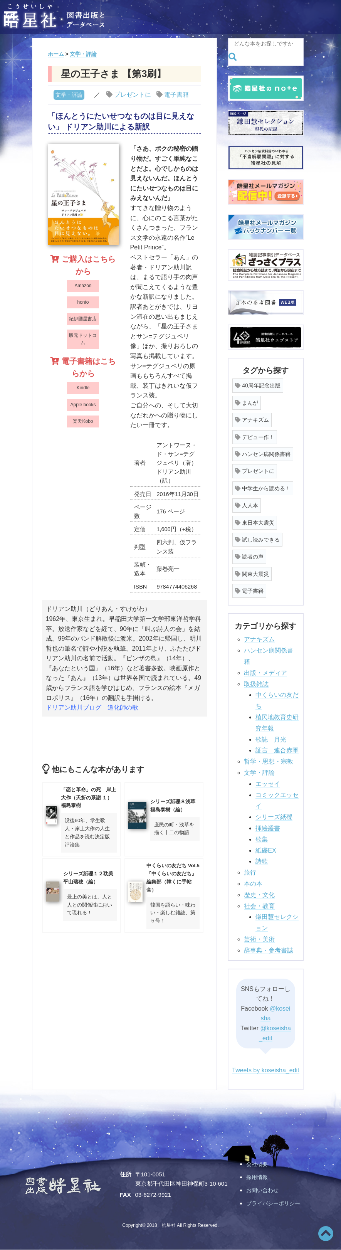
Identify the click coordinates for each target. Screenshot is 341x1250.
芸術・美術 (259, 939)
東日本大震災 (254, 523)
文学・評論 (68, 95)
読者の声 (249, 556)
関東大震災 (252, 574)
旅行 (250, 872)
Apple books (83, 404)
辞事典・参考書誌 (268, 950)
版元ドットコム (83, 339)
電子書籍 (176, 94)
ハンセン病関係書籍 (263, 454)
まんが (246, 403)
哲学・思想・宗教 (268, 761)
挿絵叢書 (267, 828)
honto (83, 302)
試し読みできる (257, 540)
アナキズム (252, 420)
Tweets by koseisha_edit (265, 1070)
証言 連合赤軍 (277, 750)
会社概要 (257, 1164)
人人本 (246, 505)
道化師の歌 (123, 707)
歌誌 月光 (270, 739)
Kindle (83, 387)
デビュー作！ (254, 437)
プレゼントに (132, 94)
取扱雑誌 (256, 684)
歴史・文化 (259, 895)
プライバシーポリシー (275, 1203)
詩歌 (261, 861)
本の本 (253, 883)
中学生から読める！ (263, 488)
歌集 (261, 839)
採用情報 (257, 1177)
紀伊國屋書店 (83, 318)
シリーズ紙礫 (273, 817)
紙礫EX (265, 850)
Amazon (82, 285)
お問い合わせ (263, 1190)
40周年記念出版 (257, 385)
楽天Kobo (83, 421)
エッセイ (267, 784)
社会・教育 (259, 906)
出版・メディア (265, 673)
